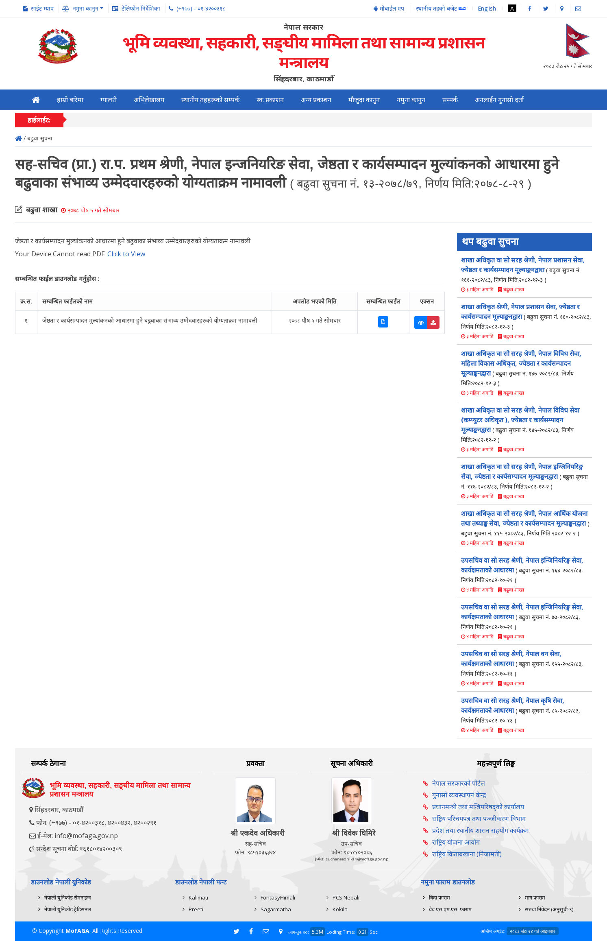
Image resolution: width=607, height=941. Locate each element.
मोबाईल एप (389, 8)
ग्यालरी (108, 100)
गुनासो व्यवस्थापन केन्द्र (459, 794)
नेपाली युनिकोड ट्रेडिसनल (67, 909)
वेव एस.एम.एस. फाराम (450, 909)
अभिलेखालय (149, 100)
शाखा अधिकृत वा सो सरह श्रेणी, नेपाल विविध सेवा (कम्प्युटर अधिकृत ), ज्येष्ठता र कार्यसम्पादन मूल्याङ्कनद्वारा (520, 424)
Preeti (196, 909)
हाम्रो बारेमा (70, 100)
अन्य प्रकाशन (316, 100)
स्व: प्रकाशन (270, 100)
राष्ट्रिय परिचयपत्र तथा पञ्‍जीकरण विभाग (479, 818)
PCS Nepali (346, 897)
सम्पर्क (450, 100)
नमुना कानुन (411, 100)
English (487, 8)
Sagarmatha (276, 909)
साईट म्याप (42, 8)
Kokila (340, 909)
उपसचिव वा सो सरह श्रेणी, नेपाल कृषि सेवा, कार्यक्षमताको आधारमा (520, 710)
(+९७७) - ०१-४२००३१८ (200, 8)
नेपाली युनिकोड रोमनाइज (67, 897)
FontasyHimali (278, 897)
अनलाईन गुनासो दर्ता (499, 100)
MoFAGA (77, 930)
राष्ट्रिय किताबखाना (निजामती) (467, 853)
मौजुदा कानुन (364, 100)
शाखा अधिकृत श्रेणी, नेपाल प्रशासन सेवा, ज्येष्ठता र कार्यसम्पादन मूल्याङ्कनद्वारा (526, 316)
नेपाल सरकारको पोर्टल (458, 783)
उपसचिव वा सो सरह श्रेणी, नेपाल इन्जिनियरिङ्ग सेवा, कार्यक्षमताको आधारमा (522, 570)
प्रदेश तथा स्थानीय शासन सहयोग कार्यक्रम (480, 830)
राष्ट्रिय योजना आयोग (456, 842)
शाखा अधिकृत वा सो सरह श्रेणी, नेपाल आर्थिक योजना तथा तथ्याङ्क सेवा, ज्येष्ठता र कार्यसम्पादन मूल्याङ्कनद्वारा (525, 523)
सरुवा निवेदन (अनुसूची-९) (549, 909)
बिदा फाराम (439, 897)
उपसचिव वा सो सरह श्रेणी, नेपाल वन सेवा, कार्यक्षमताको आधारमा (522, 663)
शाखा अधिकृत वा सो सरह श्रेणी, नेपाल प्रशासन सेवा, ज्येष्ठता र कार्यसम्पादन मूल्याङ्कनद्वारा (523, 269)
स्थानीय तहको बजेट (441, 8)
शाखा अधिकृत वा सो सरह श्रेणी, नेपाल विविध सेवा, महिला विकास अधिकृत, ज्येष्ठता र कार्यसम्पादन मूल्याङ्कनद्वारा (521, 368)
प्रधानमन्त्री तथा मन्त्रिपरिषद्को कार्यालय (478, 806)
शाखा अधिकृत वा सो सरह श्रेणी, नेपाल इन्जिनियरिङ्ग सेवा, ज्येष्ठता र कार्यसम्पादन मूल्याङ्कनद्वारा (524, 476)
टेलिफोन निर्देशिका (141, 8)
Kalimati (198, 897)
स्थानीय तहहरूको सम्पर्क (210, 100)
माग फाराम (535, 897)
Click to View (126, 253)
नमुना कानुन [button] (85, 8)
